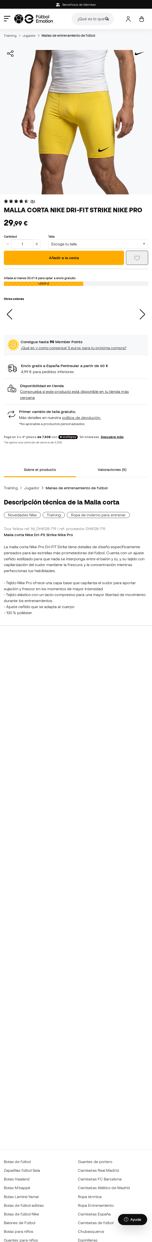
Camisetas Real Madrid (98, 1170)
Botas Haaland (16, 1179)
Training (10, 35)
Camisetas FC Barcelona (100, 1179)
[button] (76, 392)
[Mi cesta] (141, 19)
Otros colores (14, 298)
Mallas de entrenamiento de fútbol (68, 35)
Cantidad (10, 236)
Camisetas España (94, 1214)
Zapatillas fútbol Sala (22, 1170)
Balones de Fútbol (19, 1223)
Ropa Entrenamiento (96, 1205)
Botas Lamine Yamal (21, 1196)
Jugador (29, 35)
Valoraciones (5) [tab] (112, 469)
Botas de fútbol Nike (21, 1214)
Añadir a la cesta (64, 257)
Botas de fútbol (17, 1161)
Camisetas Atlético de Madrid (104, 1187)
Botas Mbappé (17, 1187)
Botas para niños (18, 1231)
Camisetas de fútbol (95, 1223)
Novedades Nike (22, 515)
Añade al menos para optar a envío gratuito (40, 278)
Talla (51, 236)
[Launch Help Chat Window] (132, 1219)
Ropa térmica (90, 1196)
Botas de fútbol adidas (24, 1205)
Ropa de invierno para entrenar (98, 515)
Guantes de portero (95, 1161)
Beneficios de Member (76, 5)
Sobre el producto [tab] (40, 469)
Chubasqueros (91, 1231)
